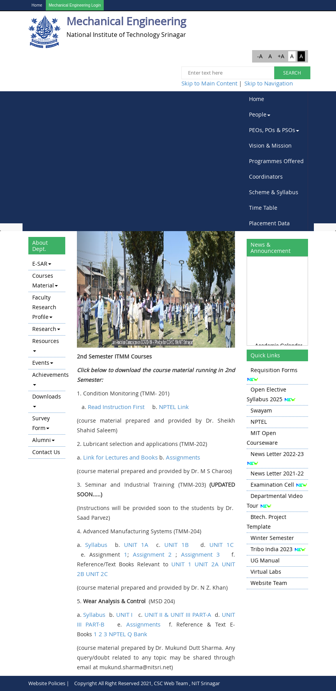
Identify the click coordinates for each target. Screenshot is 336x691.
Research (46, 328)
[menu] (46, 358)
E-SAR (41, 263)
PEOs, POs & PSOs (274, 130)
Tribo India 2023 (271, 549)
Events (42, 362)
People (259, 114)
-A (260, 56)
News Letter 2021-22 (277, 473)
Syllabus (96, 544)
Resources (45, 344)
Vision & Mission (270, 145)
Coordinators (266, 176)
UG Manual (265, 560)
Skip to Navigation (268, 83)
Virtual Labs (266, 571)
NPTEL (259, 421)
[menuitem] (276, 99)
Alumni (43, 440)
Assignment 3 (200, 554)
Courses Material (45, 280)
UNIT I (124, 614)
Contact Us (46, 452)
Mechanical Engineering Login (75, 5)
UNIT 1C (221, 544)
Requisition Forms (274, 370)
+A (281, 56)
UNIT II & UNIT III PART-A (177, 614)
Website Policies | (48, 683)
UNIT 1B (178, 544)
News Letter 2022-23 (277, 454)
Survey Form (41, 423)
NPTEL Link (174, 407)
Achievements (48, 378)
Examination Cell (272, 484)
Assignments (183, 457)
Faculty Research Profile (44, 307)
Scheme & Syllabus (273, 192)
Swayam (261, 410)
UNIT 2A (206, 564)
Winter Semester (272, 537)
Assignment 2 (152, 554)
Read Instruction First (116, 407)
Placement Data (269, 223)
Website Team (269, 583)
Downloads (46, 400)
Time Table (263, 207)
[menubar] (276, 161)
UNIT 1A (136, 544)
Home (36, 5)
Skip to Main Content (209, 83)
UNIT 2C (97, 574)
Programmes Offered (276, 161)
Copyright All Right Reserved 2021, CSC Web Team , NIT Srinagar (147, 683)
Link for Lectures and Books (120, 457)
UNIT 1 (181, 564)
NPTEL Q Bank (128, 634)
